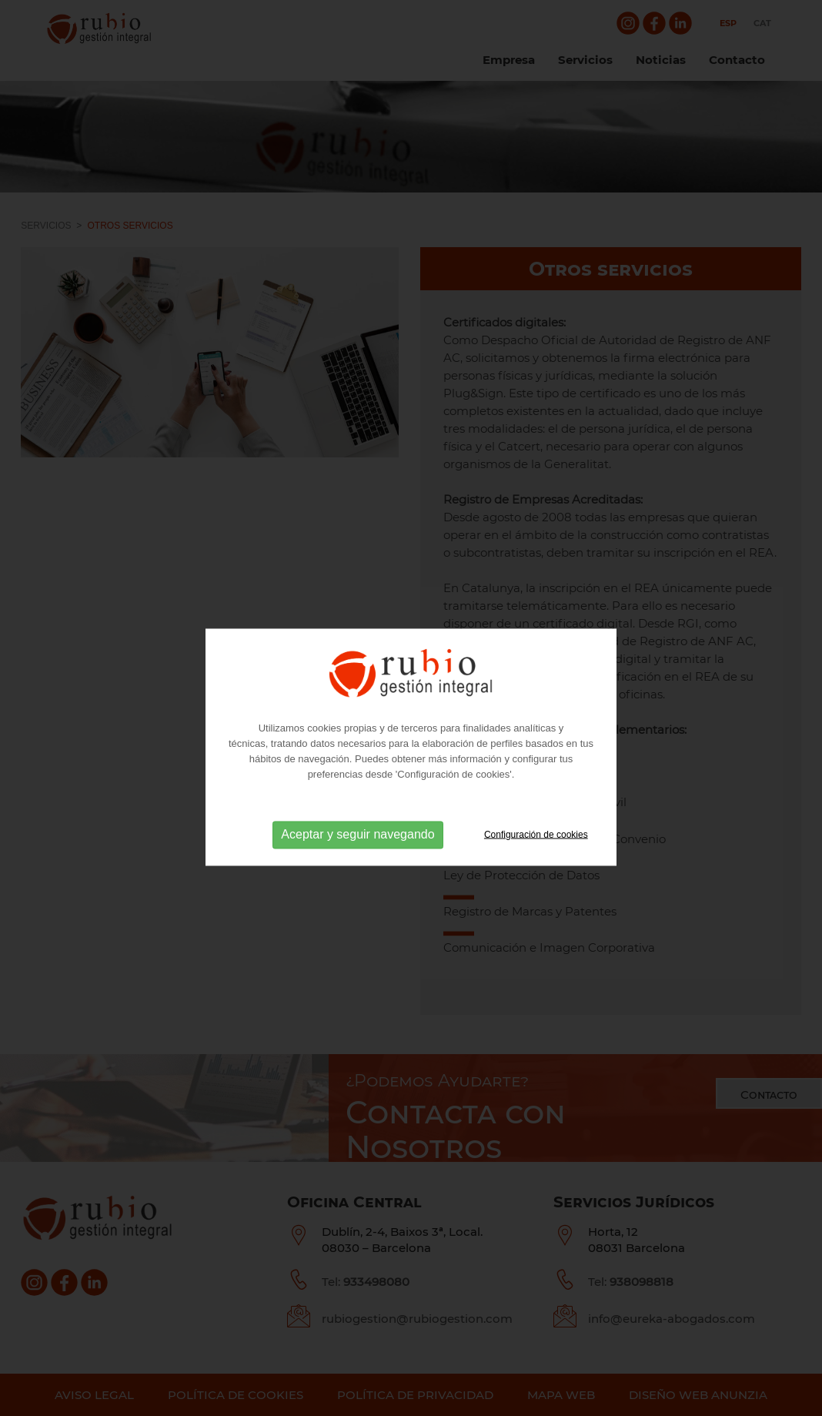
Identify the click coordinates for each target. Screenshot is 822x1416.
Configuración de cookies (536, 850)
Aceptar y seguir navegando (357, 849)
